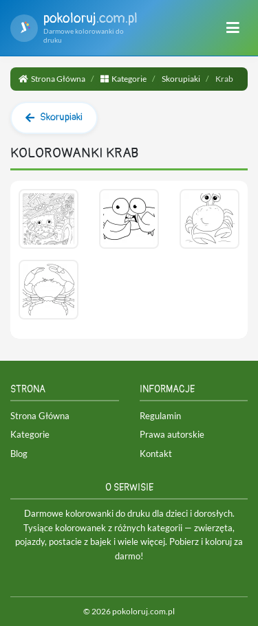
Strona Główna (52, 79)
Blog (19, 453)
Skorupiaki (181, 79)
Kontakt (156, 453)
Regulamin (160, 415)
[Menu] (233, 28)
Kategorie (123, 79)
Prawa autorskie (172, 434)
